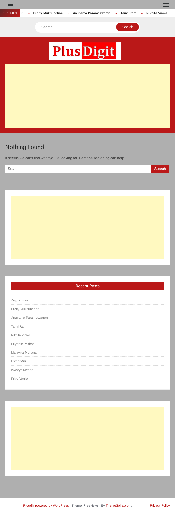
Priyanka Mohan (23, 344)
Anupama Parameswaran (92, 13)
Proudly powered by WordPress (46, 505)
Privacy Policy (160, 505)
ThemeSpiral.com (118, 505)
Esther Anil (18, 361)
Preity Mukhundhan (48, 13)
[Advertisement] (87, 96)
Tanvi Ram (128, 13)
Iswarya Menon (22, 370)
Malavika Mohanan (25, 352)
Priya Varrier (20, 378)
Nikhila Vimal (156, 13)
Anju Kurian (19, 300)
